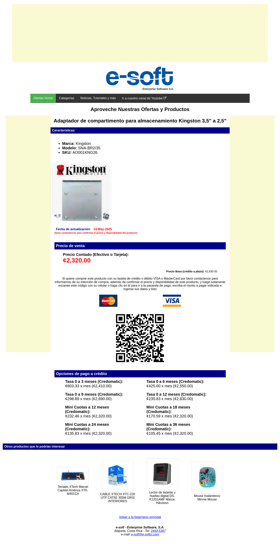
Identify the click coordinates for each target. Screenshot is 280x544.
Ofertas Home (43, 98)
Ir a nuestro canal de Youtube (144, 98)
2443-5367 (158, 531)
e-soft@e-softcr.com (145, 534)
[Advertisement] (140, 33)
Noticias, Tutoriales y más (98, 98)
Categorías (66, 98)
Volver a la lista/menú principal (140, 517)
